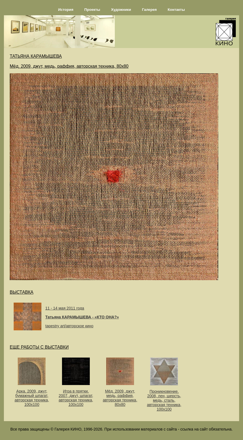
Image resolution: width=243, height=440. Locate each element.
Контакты (176, 9)
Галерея (149, 9)
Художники (121, 9)
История (65, 9)
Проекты (92, 9)
